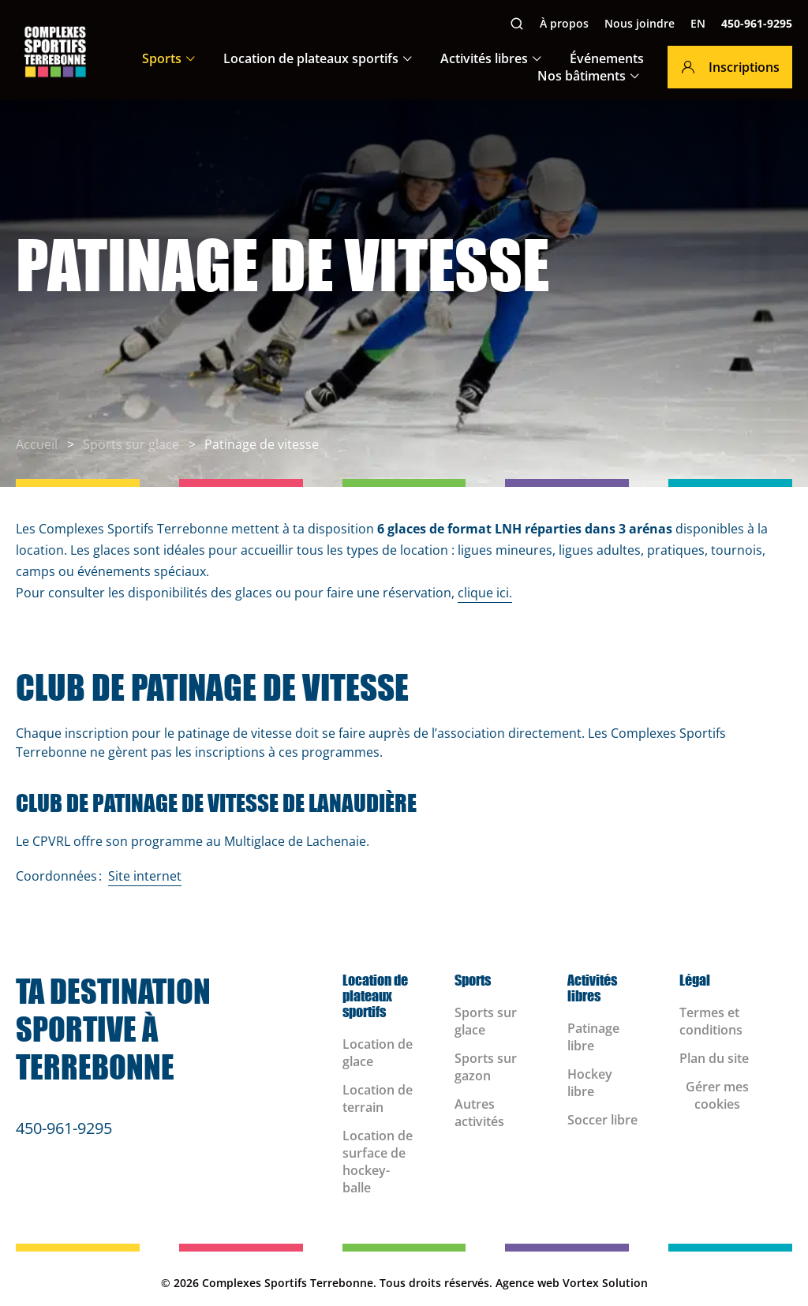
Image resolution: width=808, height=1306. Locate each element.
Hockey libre (589, 1082)
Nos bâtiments (581, 75)
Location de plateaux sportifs (310, 58)
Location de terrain (377, 1098)
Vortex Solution (605, 1282)
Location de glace (377, 1052)
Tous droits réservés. (436, 1282)
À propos (564, 23)
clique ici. (485, 592)
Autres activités (479, 1112)
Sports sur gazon (485, 1067)
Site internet (144, 876)
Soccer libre (602, 1119)
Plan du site (714, 1058)
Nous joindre (639, 23)
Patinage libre (593, 1037)
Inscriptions (730, 67)
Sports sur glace (485, 1021)
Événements (607, 58)
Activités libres (484, 58)
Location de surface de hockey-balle (377, 1161)
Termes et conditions (711, 1021)
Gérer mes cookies (717, 1095)
